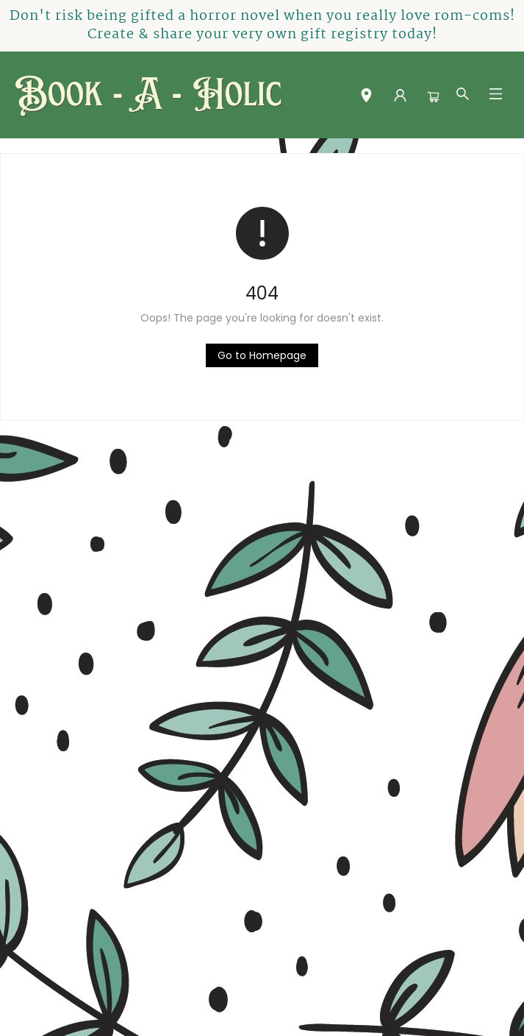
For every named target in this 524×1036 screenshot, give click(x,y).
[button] (366, 98)
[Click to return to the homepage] (262, 355)
